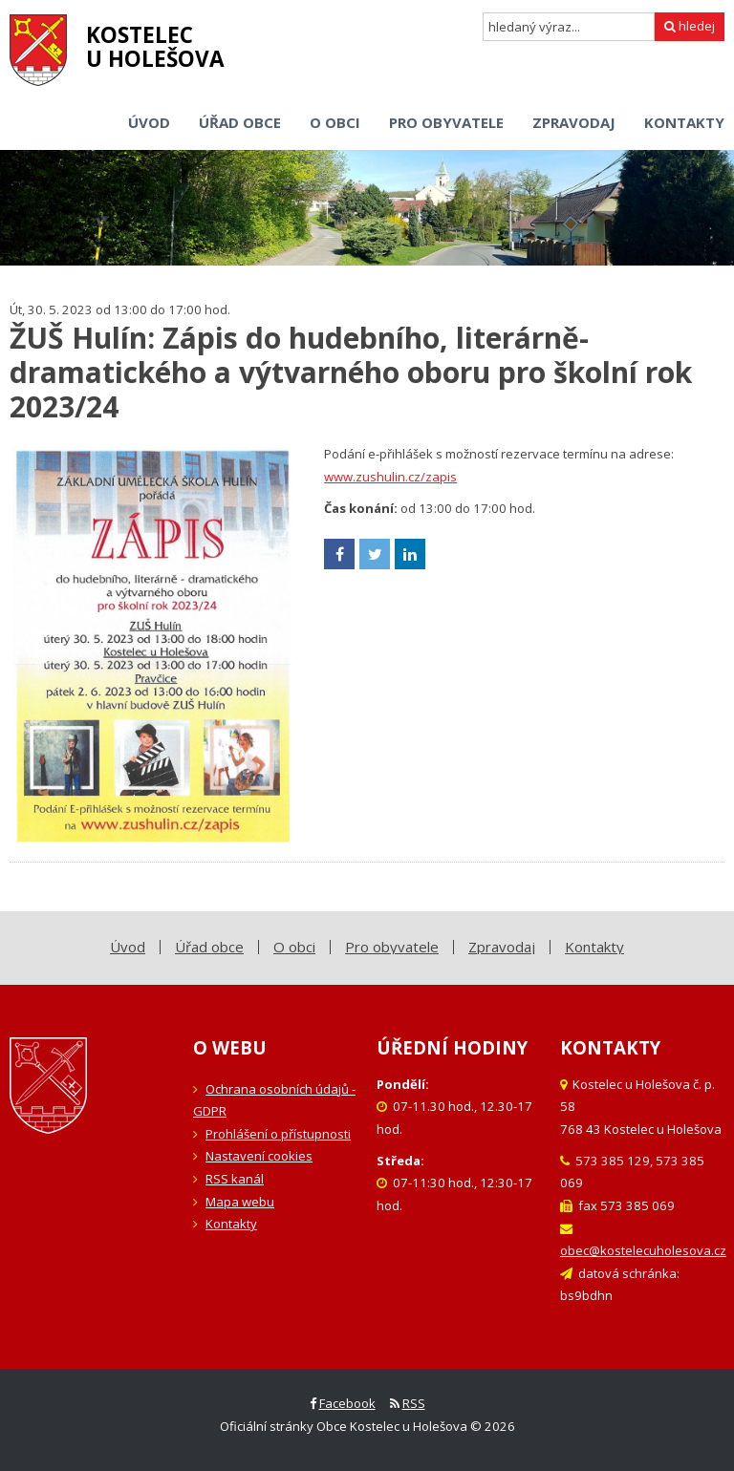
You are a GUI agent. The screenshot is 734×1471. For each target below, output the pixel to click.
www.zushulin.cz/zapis (390, 476)
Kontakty (231, 1223)
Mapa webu (239, 1201)
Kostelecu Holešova (155, 47)
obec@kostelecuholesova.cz (643, 1250)
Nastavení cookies (259, 1155)
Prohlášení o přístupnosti (278, 1133)
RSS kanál (234, 1178)
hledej (689, 25)
